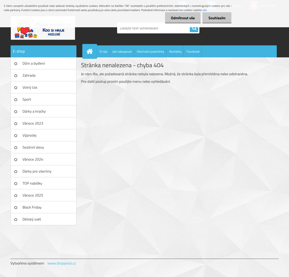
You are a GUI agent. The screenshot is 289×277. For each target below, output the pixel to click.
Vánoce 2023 (33, 123)
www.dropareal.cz (61, 263)
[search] (194, 28)
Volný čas (30, 87)
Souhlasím (217, 18)
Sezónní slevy (33, 147)
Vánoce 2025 (33, 195)
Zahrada (29, 75)
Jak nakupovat (122, 51)
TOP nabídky (32, 183)
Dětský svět (32, 219)
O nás (103, 51)
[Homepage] (91, 51)
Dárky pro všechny (37, 171)
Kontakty (175, 51)
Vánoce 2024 (33, 159)
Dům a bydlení (34, 63)
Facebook (193, 51)
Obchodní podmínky (150, 51)
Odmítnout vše (183, 18)
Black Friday (32, 207)
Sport (27, 99)
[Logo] (43, 28)
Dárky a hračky (34, 111)
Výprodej (29, 135)
